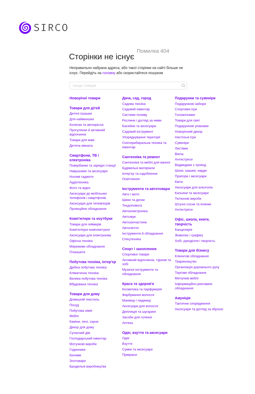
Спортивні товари (135, 254)
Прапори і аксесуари (191, 176)
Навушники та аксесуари (89, 171)
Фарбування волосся (138, 295)
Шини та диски (133, 200)
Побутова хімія (81, 311)
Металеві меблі (186, 278)
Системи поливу (134, 115)
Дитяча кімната (81, 145)
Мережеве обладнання (87, 246)
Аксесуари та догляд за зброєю (199, 309)
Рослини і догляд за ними (141, 120)
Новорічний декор (188, 131)
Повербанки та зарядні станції (93, 165)
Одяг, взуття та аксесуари (145, 333)
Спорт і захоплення (139, 249)
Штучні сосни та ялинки (193, 204)
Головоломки (185, 115)
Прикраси (129, 355)
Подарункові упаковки (192, 126)
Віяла (179, 154)
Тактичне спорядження (192, 303)
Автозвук (129, 217)
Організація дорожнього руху (197, 267)
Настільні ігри (185, 137)
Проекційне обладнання (88, 209)
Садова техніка (134, 104)
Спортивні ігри (186, 109)
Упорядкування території (141, 137)
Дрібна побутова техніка (88, 267)
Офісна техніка (81, 241)
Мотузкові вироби (83, 344)
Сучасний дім (80, 333)
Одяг (126, 338)
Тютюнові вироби (188, 198)
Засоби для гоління (137, 317)
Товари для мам (82, 140)
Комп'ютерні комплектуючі (90, 230)
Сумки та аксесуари (137, 349)
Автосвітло (130, 228)
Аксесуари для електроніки (90, 235)
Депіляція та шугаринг (139, 312)
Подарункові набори (190, 104)
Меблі (74, 316)
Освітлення (130, 179)
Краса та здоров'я (138, 284)
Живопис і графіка (189, 235)
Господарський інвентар (88, 338)
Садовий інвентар (136, 109)
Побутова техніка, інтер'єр (93, 262)
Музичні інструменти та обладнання (140, 272)
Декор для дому (82, 327)
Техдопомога (132, 205)
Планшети (77, 252)
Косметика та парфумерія (142, 289)
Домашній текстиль (84, 299)
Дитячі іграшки (81, 113)
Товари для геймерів (85, 224)
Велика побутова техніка (88, 278)
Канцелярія (183, 230)
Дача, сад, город (136, 98)
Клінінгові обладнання (192, 256)
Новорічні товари (85, 98)
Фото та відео (80, 188)
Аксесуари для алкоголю (194, 187)
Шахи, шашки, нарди (191, 170)
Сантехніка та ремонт (141, 157)
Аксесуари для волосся (140, 306)
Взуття (127, 344)
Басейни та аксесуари (139, 126)
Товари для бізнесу (192, 250)
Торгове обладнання (190, 273)
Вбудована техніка (84, 284)
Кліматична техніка (84, 273)
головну (109, 73)
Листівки (181, 148)
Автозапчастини (134, 222)
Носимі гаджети (82, 177)
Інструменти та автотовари (146, 189)
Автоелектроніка (134, 211)
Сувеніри (182, 143)
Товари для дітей (85, 108)
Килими (75, 355)
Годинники (78, 349)
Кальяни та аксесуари (192, 193)
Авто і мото (130, 194)
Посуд (74, 305)
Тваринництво (186, 261)
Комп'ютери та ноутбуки (91, 218)
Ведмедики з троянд (190, 165)
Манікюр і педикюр (136, 300)
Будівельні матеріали (138, 168)
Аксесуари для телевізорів (90, 203)
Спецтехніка (131, 239)
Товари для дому (85, 294)
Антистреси (184, 159)
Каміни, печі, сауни (84, 321)
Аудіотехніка (79, 182)
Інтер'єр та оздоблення (139, 173)
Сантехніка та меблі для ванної (146, 162)
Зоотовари (78, 361)
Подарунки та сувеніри (195, 98)
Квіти (179, 182)
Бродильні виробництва (88, 366)
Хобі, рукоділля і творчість (195, 241)
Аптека (127, 323)
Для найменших (82, 119)
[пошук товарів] (183, 85)
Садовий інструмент (137, 131)
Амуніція (182, 298)
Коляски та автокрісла (87, 125)
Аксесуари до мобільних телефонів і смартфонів (88, 196)
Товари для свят (187, 120)
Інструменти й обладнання (142, 233)
